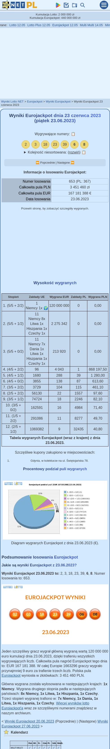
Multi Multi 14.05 (93, 25)
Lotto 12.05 (19, 25)
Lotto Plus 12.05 (41, 25)
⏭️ (72, 162)
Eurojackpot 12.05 (67, 25)
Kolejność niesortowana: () (57, 152)
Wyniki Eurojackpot (58, 101)
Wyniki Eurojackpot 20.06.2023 (29, 721)
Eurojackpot (34, 101)
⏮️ (37, 162)
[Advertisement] (55, 63)
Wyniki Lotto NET (12, 101)
